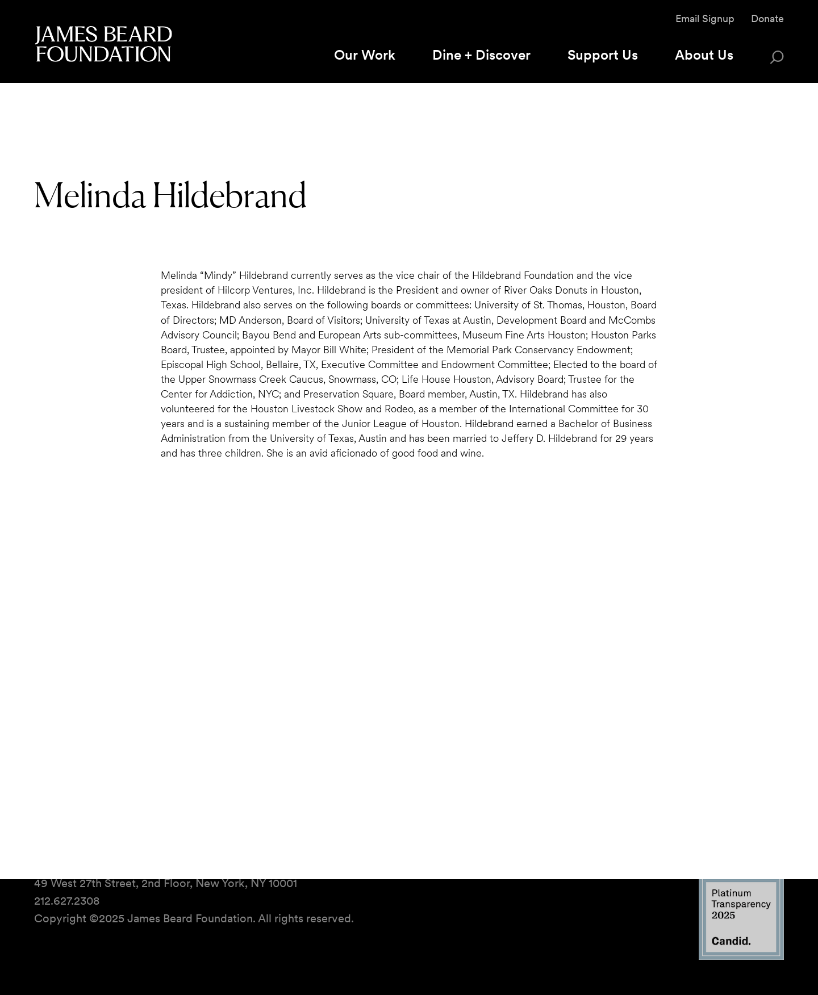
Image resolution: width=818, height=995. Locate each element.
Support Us (602, 55)
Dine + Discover (481, 55)
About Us (704, 55)
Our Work (364, 55)
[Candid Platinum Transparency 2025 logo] (741, 956)
